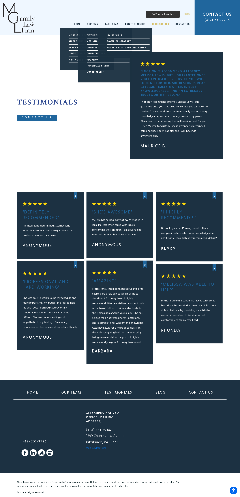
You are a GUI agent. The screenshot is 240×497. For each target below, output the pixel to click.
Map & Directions (96, 448)
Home (32, 392)
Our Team (71, 392)
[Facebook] (24, 452)
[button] (233, 490)
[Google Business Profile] (49, 452)
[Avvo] (41, 452)
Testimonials (118, 392)
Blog (187, 14)
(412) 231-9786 (217, 20)
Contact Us (201, 392)
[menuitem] (77, 24)
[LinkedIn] (33, 452)
